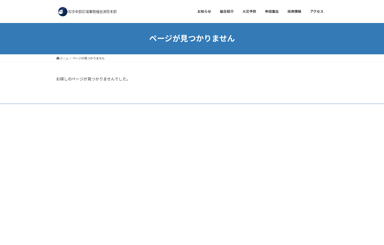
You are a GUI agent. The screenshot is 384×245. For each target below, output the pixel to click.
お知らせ (66, 108)
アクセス (88, 108)
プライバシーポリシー (139, 108)
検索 (128, 129)
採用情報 (109, 108)
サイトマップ (172, 108)
